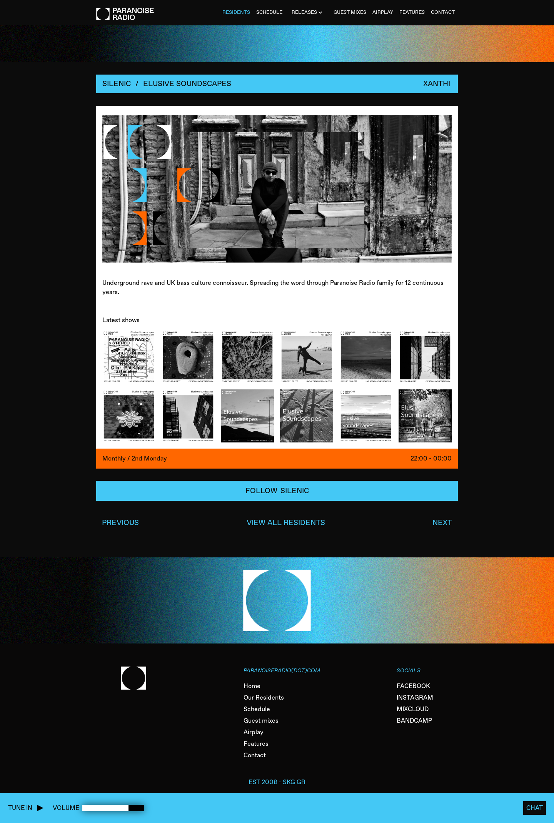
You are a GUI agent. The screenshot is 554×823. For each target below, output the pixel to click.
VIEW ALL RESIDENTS (286, 522)
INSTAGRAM (415, 697)
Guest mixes (261, 720)
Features (256, 743)
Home (252, 686)
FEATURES (412, 12)
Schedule (257, 709)
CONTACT (443, 12)
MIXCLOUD (413, 709)
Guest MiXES (350, 12)
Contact (255, 755)
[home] (125, 10)
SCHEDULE (269, 12)
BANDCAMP (414, 720)
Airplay (254, 732)
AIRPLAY (382, 12)
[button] (307, 12)
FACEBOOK (413, 686)
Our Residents (264, 697)
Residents (236, 12)
